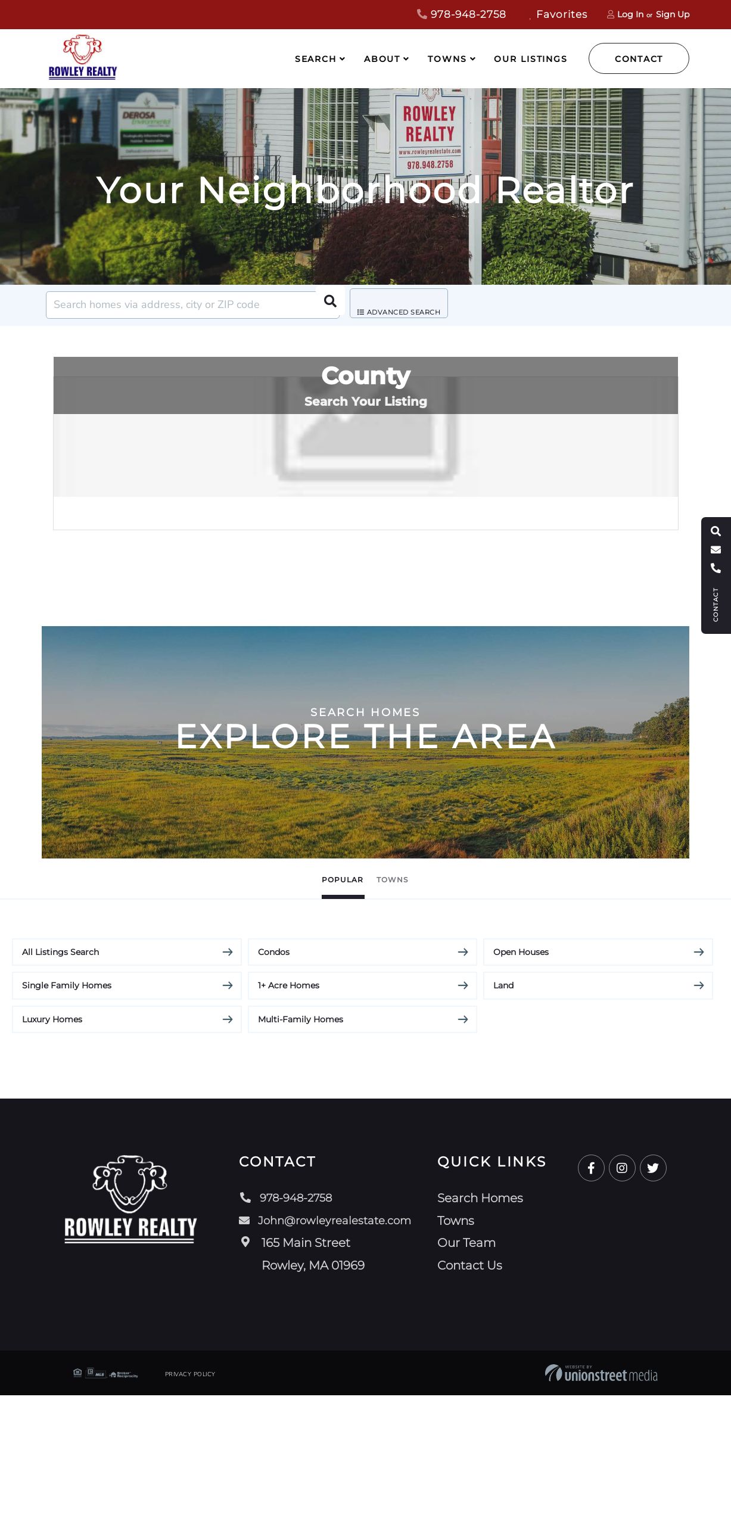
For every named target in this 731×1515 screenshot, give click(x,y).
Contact (639, 59)
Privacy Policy (190, 1494)
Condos (274, 1071)
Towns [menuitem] (447, 59)
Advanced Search (408, 305)
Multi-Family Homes (300, 1138)
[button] (326, 305)
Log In (630, 14)
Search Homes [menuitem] (486, 1318)
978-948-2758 (461, 14)
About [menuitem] (382, 59)
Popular (324, 997)
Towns (412, 997)
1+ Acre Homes (288, 1105)
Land (503, 1105)
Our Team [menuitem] (472, 1362)
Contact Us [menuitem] (475, 1384)
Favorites (558, 14)
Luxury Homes (52, 1138)
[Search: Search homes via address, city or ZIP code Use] (193, 305)
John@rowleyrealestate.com (327, 1340)
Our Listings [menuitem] (531, 59)
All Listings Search (60, 1071)
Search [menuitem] (316, 59)
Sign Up (672, 14)
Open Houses (521, 1071)
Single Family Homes (66, 1105)
